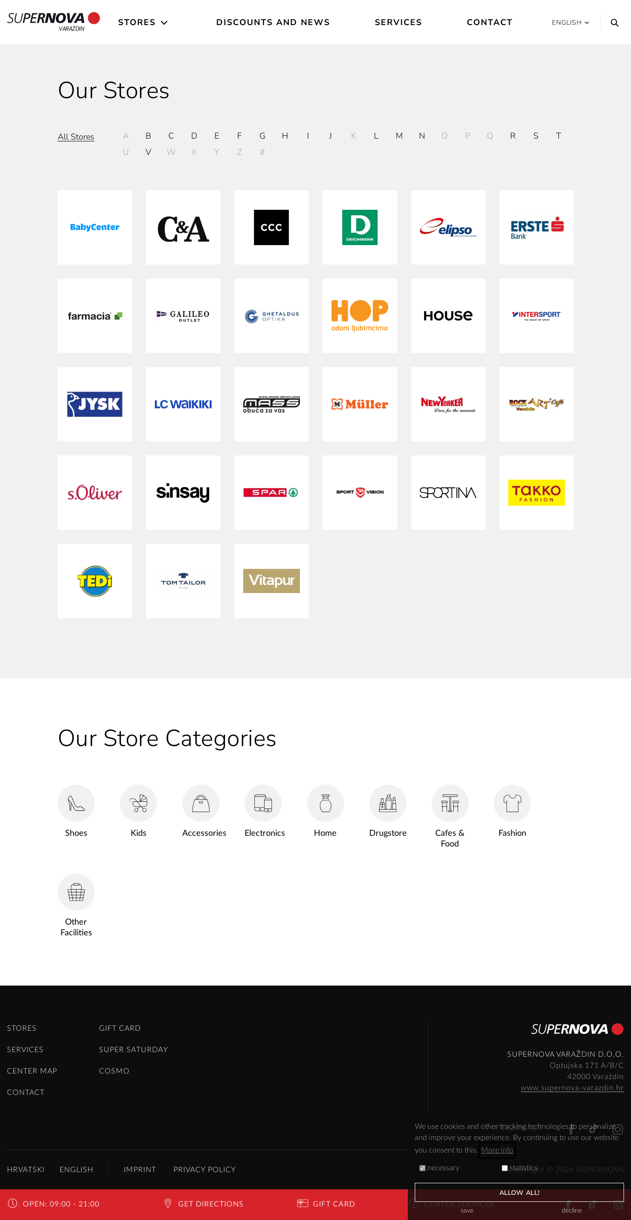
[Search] (612, 22)
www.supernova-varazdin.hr (572, 1088)
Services (398, 22)
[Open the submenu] (165, 23)
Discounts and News (273, 22)
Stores (137, 22)
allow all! (519, 1192)
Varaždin (53, 22)
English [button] (570, 22)
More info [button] (497, 1150)
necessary (439, 1168)
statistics (520, 1168)
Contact (490, 22)
